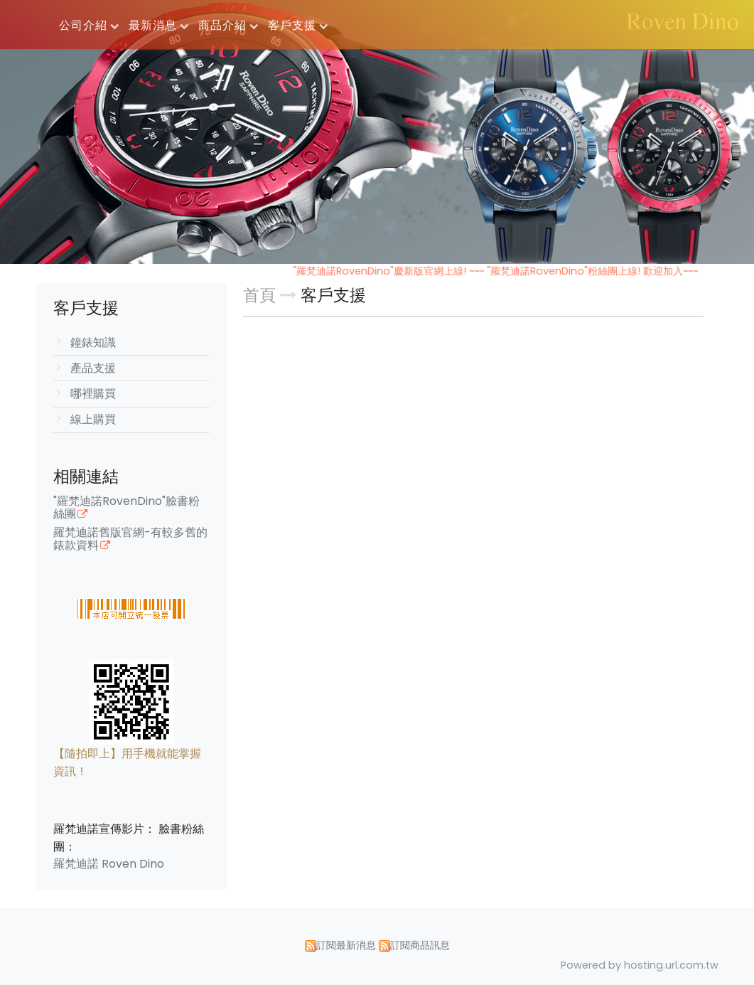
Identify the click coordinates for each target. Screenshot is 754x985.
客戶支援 (333, 295)
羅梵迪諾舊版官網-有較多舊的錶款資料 (130, 539)
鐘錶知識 (93, 342)
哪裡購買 (93, 393)
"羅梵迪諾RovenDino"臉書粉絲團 (126, 508)
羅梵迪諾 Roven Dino (108, 864)
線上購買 (93, 419)
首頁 (259, 295)
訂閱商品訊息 (420, 945)
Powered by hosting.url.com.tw (639, 965)
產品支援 (93, 368)
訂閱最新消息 (346, 945)
